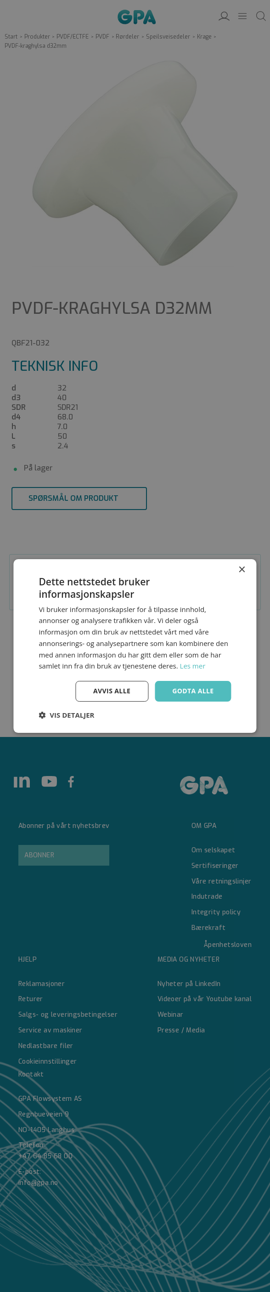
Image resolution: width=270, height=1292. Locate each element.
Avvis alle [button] (111, 690)
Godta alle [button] (193, 690)
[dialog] (135, 646)
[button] (66, 715)
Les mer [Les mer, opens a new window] (193, 665)
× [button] (241, 570)
